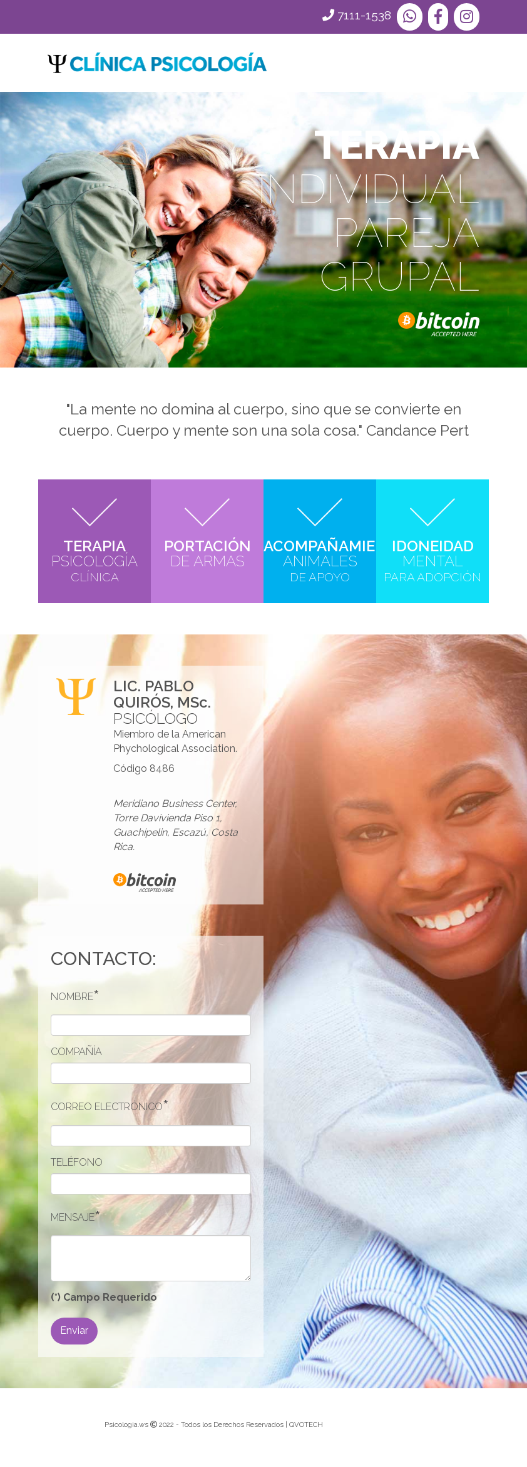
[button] (409, 17)
